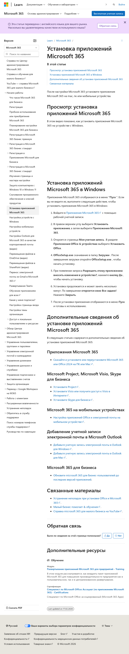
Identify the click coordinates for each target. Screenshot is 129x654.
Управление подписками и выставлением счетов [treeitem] (21, 377)
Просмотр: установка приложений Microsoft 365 (76, 70)
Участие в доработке (83, 633)
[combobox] (21, 47)
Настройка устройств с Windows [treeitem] (21, 219)
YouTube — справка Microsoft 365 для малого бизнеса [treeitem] (22, 85)
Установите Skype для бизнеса (71, 399)
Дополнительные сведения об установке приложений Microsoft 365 (86, 79)
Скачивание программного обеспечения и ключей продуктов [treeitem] (23, 199)
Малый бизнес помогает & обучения (75, 507)
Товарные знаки (42, 643)
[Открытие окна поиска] (114, 5)
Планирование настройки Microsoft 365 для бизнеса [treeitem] (23, 127)
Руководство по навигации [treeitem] (21, 431)
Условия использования (17, 643)
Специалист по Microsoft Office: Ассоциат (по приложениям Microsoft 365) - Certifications (85, 591)
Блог (63, 633)
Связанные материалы (62, 83)
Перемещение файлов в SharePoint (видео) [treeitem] (22, 265)
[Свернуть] (35, 41)
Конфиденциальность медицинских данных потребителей (65, 638)
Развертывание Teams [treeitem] (21, 285)
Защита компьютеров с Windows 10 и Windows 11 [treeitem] (22, 187)
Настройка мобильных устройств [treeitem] (21, 229)
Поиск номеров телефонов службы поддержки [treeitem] (21, 424)
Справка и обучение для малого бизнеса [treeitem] (20, 76)
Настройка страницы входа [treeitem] (24, 305)
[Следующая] (106, 4)
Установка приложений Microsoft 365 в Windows (76, 74)
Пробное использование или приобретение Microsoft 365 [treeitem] (22, 116)
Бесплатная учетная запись (108, 13)
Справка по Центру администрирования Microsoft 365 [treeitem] (18, 65)
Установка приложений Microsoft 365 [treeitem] (22, 210)
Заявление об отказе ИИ (17, 633)
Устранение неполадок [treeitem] (19, 408)
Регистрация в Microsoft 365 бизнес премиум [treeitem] (22, 137)
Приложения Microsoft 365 (82, 212)
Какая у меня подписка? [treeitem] (22, 299)
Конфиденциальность (15, 638)
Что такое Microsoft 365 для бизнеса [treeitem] (22, 100)
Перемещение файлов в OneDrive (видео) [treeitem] (22, 256)
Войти (122, 4)
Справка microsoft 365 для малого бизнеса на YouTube (86, 511)
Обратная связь (107, 25)
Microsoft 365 (63, 40)
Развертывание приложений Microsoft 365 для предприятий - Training (85, 569)
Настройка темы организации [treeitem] (18, 312)
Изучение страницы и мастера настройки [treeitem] (21, 178)
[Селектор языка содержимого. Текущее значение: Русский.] (11, 625)
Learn (50, 40)
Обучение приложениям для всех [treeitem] (22, 293)
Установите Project (64, 387)
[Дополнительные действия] (122, 40)
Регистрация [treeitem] (16, 107)
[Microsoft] (6, 4)
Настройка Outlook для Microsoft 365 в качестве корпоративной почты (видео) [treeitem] (22, 242)
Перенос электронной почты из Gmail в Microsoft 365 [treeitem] (23, 276)
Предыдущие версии (45, 633)
